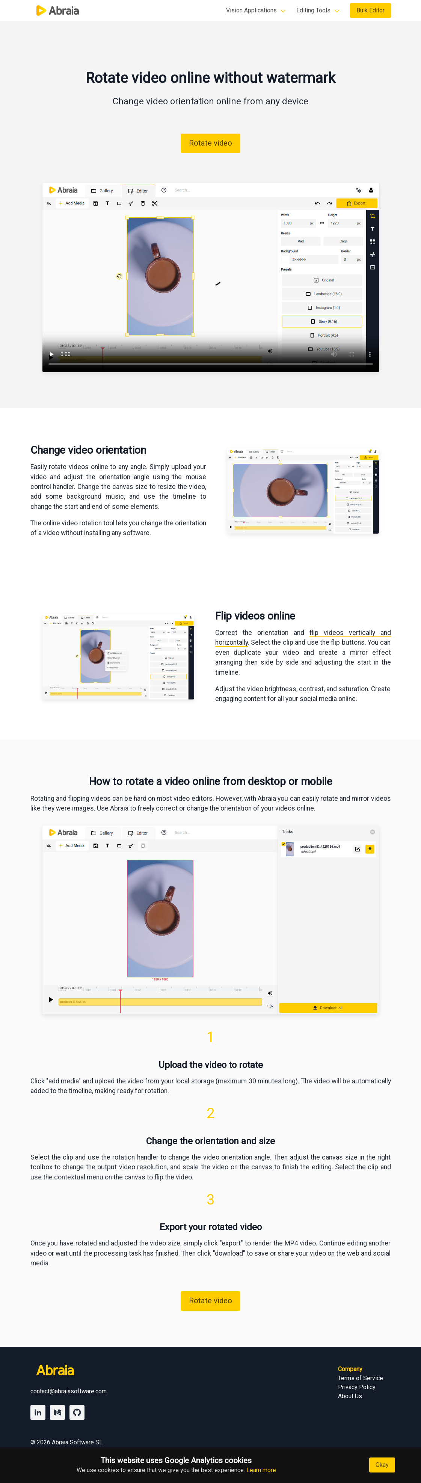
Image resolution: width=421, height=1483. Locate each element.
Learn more (261, 1470)
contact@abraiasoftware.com (68, 1391)
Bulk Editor (370, 10)
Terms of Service (360, 1378)
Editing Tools (313, 10)
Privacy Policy (357, 1387)
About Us (350, 1396)
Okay (382, 1464)
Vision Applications (251, 10)
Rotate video (210, 142)
